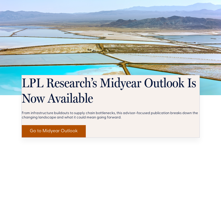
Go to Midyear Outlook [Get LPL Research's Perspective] (64, 192)
